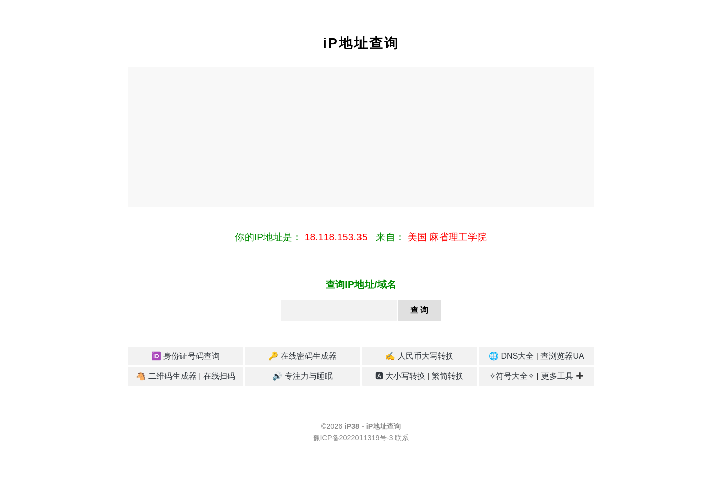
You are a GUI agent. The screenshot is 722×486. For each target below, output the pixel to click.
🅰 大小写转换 (400, 376)
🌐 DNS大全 (511, 356)
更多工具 (557, 376)
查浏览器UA (562, 356)
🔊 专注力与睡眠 (302, 376)
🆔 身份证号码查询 (185, 356)
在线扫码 (219, 376)
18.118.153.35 (336, 237)
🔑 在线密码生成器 (302, 356)
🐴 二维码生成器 (166, 376)
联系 (402, 438)
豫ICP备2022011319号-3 (353, 438)
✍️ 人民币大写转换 (419, 356)
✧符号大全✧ (511, 376)
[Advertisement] (361, 137)
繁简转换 (448, 376)
